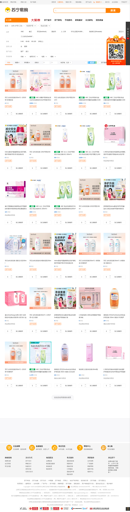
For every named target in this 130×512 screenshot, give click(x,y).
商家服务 (90, 458)
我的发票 (70, 474)
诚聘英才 (28, 483)
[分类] (16, 20)
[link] (9, 62)
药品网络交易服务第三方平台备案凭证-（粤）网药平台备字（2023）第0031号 (52, 499)
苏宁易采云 (102, 480)
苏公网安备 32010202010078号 (79, 486)
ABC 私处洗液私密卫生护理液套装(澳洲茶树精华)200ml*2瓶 (65, 208)
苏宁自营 (8, 106)
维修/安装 (70, 466)
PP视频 (50, 480)
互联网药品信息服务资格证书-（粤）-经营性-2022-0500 (96, 490)
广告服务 (90, 463)
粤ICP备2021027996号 (99, 486)
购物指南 (8, 458)
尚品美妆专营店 (109, 161)
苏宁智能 (93, 480)
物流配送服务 (50, 463)
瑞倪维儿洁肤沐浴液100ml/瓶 (88, 369)
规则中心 (90, 472)
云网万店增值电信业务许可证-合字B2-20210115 (31, 490)
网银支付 (28, 463)
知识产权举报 (74, 480)
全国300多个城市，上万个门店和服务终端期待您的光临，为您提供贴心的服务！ (113, 466)
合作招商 (90, 461)
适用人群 (9, 46)
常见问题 (8, 466)
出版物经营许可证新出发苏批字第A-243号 (62, 490)
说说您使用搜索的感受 (62, 397)
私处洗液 (44, 26)
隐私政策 (77, 483)
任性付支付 (29, 472)
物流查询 (49, 469)
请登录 (54, 2)
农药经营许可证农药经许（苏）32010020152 (104, 496)
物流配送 (49, 458)
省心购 (110, 446)
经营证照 (47, 493)
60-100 (33, 41)
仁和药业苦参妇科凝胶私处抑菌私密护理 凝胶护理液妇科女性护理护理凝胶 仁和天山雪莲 (114, 154)
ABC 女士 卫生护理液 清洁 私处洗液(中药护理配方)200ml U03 (89, 154)
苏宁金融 (35, 480)
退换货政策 (70, 461)
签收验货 (49, 466)
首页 (6, 26)
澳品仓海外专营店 (109, 324)
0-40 (22, 41)
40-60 (27, 41)
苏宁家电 (58, 20)
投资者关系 (84, 480)
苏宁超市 (47, 20)
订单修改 (70, 469)
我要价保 (70, 463)
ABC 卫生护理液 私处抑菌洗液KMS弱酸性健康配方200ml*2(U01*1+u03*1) (89, 100)
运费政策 (49, 461)
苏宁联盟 (53, 483)
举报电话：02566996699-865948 (101, 493)
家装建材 (78, 20)
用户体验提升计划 (88, 483)
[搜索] (81, 10)
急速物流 (39, 446)
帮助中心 (87, 446)
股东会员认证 (100, 483)
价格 (7, 41)
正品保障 (16, 446)
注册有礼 (60, 2)
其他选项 (9, 56)
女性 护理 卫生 (16, 26)
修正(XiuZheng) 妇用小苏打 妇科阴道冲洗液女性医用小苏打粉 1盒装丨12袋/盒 (15, 317)
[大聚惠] (36, 20)
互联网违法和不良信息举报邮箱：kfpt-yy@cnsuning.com (70, 493)
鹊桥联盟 (61, 483)
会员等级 (8, 463)
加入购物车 (19, 114)
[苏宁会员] (88, 2)
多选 (121, 31)
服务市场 (90, 469)
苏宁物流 (58, 480)
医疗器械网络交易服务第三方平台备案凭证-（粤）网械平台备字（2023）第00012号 (38, 496)
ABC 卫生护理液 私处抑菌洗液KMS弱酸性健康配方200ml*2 (40, 372)
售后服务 (70, 458)
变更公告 (70, 496)
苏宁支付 (28, 461)
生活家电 (89, 20)
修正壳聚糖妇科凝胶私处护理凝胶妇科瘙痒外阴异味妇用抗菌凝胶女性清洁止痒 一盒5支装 (16, 208)
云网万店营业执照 (82, 496)
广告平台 (44, 483)
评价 (7, 103)
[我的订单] (69, 2)
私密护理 (29, 26)
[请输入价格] (46, 62)
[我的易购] (79, 2)
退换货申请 (70, 472)
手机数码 (68, 20)
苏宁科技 (27, 480)
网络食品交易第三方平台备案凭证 (30, 493)
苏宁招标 (69, 483)
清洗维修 (99, 20)
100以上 (40, 41)
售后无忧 (61, 446)
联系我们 (20, 483)
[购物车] (98, 2)
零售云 (65, 480)
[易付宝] (107, 2)
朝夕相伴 (110, 483)
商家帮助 (90, 466)
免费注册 (8, 461)
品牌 (7, 32)
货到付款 (28, 469)
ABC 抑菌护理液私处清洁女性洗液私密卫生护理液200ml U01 (40, 100)
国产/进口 (9, 51)
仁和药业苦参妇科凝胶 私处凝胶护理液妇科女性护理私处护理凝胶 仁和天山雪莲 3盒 (114, 372)
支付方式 (29, 458)
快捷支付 (28, 466)
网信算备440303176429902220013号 (91, 499)
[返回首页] (4, 2)
